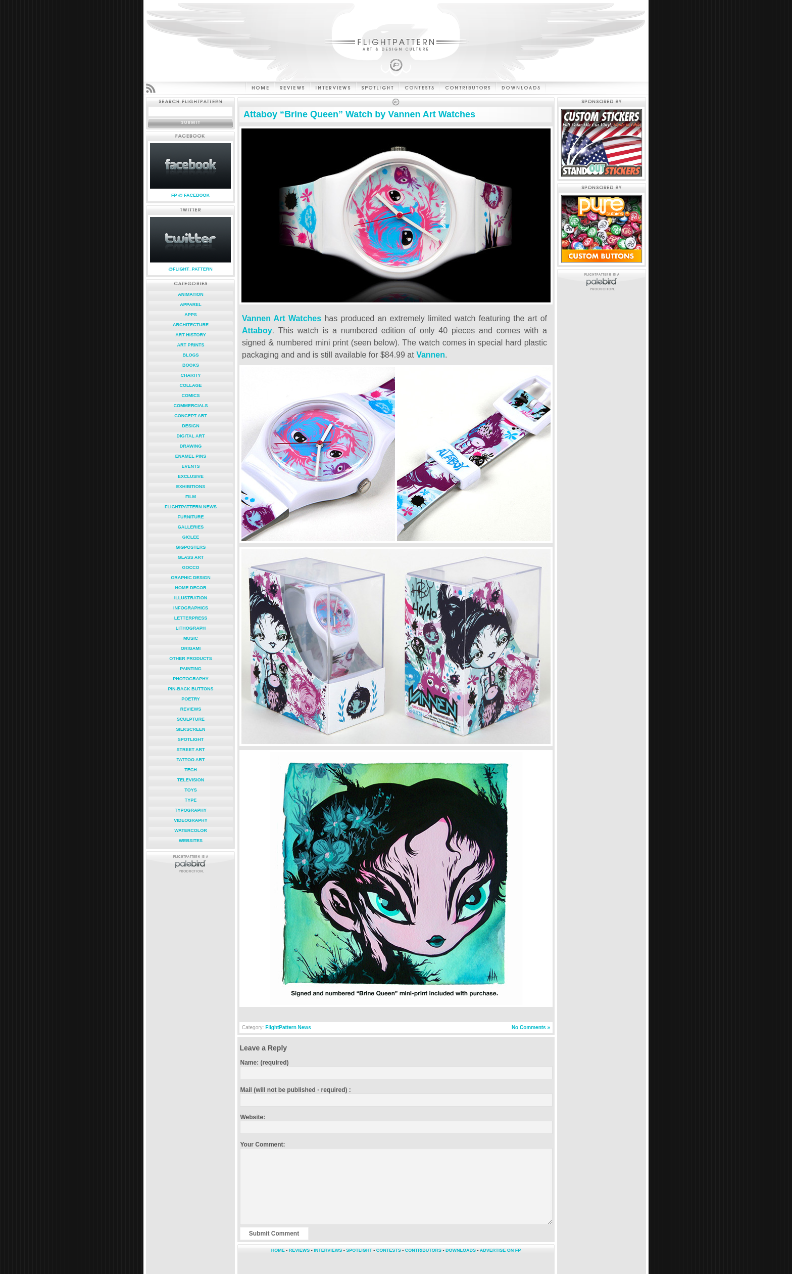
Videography (191, 820)
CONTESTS (388, 1250)
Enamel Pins (190, 456)
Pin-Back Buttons (191, 688)
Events (190, 466)
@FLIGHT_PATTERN (190, 269)
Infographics (190, 607)
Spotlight (191, 739)
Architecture (191, 324)
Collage (191, 385)
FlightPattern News (191, 506)
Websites (191, 840)
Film (190, 496)
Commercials (191, 405)
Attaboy (257, 330)
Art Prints (191, 344)
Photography (190, 678)
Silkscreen (190, 729)
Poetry (190, 698)
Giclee (191, 537)
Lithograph (191, 628)
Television (191, 779)
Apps (190, 314)
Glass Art (191, 557)
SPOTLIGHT (359, 1250)
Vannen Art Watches (281, 318)
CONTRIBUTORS (423, 1250)
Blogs (190, 355)
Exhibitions (191, 486)
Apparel (190, 304)
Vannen (430, 354)
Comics (191, 395)
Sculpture (191, 719)
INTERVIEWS (328, 1250)
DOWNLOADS (460, 1250)
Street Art (190, 749)
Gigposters (191, 547)
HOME (278, 1250)
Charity (191, 375)
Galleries (191, 527)
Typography (191, 810)
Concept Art (190, 415)
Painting (190, 668)
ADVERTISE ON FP (500, 1250)
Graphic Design (191, 577)
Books (190, 365)
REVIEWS (299, 1250)
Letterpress (191, 618)
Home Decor (190, 587)
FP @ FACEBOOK (190, 195)
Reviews (191, 709)
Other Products (190, 658)
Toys (190, 790)
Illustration (190, 597)
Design (191, 425)
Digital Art (191, 435)
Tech (190, 769)
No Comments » (531, 1027)
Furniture (191, 516)
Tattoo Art (190, 759)
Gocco (190, 567)
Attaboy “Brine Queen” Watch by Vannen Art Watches (359, 114)
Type (191, 800)
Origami (191, 648)
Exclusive (191, 476)
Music (190, 638)
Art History (190, 334)
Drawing (191, 446)
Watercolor (190, 830)
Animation (190, 294)
